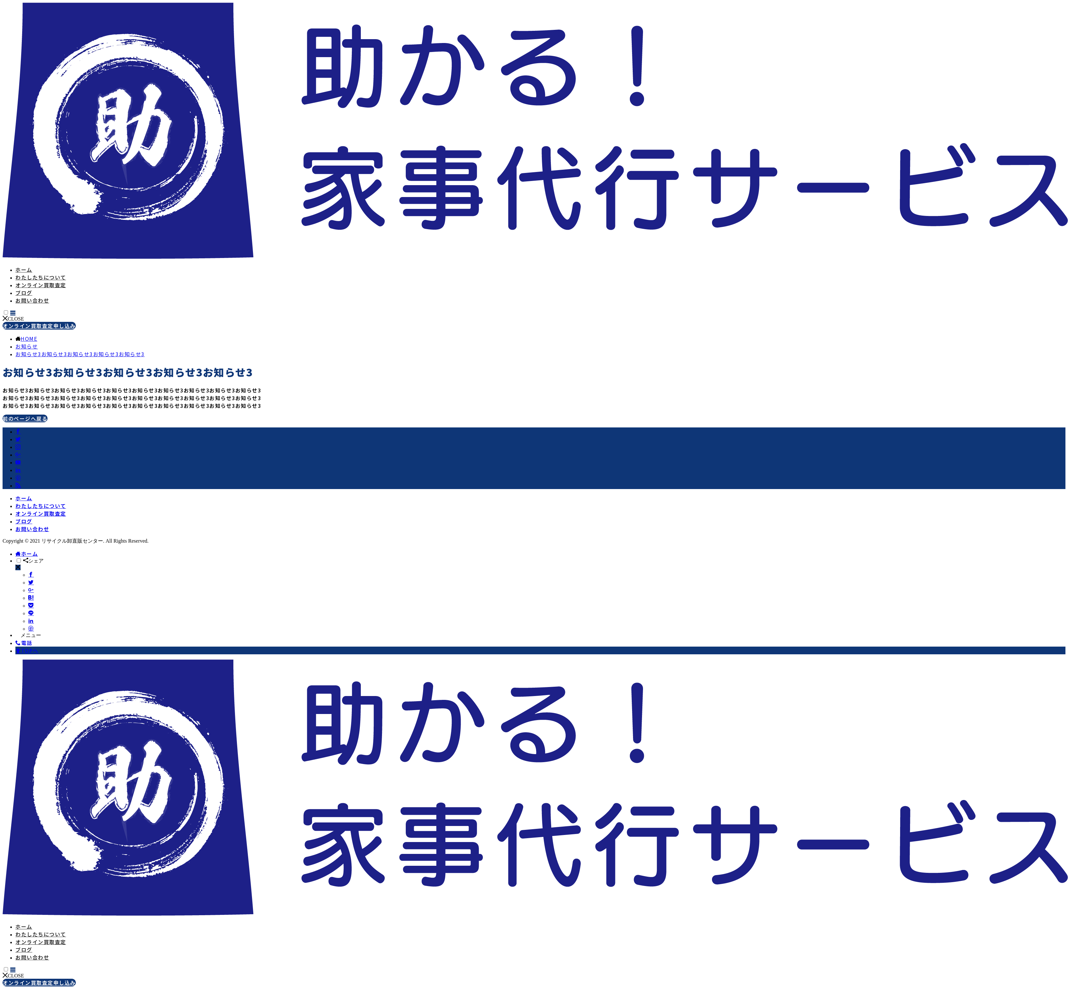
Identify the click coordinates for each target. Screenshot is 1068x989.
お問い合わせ (32, 300)
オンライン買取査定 (40, 285)
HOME (29, 338)
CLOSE (13, 319)
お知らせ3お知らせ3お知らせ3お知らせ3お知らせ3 (80, 354)
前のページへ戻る (25, 418)
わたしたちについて (40, 277)
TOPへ (27, 650)
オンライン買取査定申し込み (39, 326)
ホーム (23, 269)
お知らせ (26, 346)
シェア (33, 560)
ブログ (23, 293)
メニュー (28, 635)
